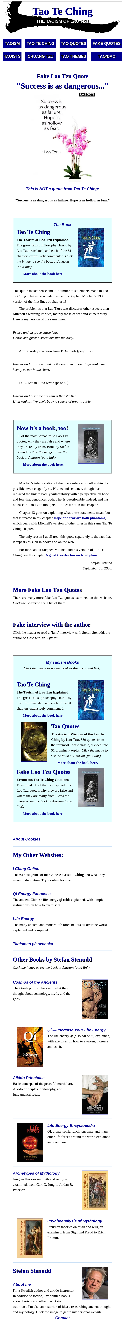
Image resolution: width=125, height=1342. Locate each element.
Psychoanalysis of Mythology (74, 1221)
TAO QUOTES (73, 43)
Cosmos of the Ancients (35, 982)
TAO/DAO (107, 56)
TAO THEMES (73, 56)
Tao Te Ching (33, 232)
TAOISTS (12, 56)
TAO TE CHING (40, 43)
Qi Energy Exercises (32, 894)
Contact (62, 1318)
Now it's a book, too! (42, 428)
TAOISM (12, 43)
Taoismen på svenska (33, 944)
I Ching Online (26, 868)
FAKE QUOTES (107, 43)
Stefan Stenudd (32, 1271)
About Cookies (26, 839)
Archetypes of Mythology (36, 1173)
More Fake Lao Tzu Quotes (47, 590)
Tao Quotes (65, 726)
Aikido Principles (29, 1078)
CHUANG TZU (41, 56)
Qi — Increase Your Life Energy (76, 1030)
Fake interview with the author (51, 624)
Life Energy (23, 918)
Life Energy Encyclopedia (71, 1125)
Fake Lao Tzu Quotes (43, 772)
